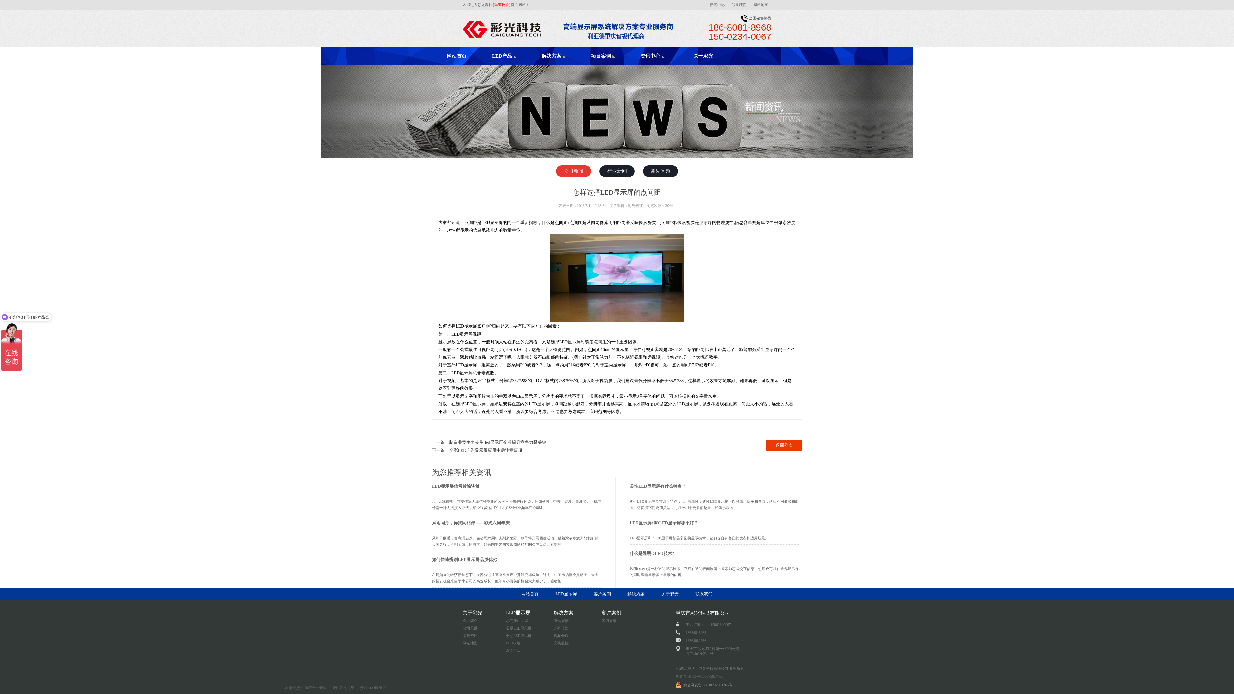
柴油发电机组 (343, 688)
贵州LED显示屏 (373, 688)
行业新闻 (617, 171)
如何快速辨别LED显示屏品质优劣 (464, 559)
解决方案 (551, 56)
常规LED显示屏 (519, 628)
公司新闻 (573, 171)
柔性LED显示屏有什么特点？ (658, 486)
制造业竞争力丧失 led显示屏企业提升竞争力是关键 (497, 442)
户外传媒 (561, 628)
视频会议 (561, 636)
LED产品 (502, 56)
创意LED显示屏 (519, 636)
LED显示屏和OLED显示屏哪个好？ (664, 523)
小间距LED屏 (517, 621)
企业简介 (470, 621)
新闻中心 (717, 5)
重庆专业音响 (315, 688)
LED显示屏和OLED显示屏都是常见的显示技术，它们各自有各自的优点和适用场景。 (699, 538)
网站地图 (760, 5)
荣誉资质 (470, 636)
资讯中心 (650, 56)
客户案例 (602, 594)
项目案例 (601, 56)
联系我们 (739, 5)
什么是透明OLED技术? (652, 553)
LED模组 (513, 643)
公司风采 (470, 628)
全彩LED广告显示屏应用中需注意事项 (485, 450)
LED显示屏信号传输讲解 (456, 486)
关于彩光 (703, 56)
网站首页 (456, 56)
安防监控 (561, 643)
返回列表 (784, 445)
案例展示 (609, 621)
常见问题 (660, 171)
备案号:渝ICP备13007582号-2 (699, 676)
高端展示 (561, 621)
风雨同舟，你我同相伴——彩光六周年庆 (471, 523)
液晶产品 (513, 650)
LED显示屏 (566, 594)
